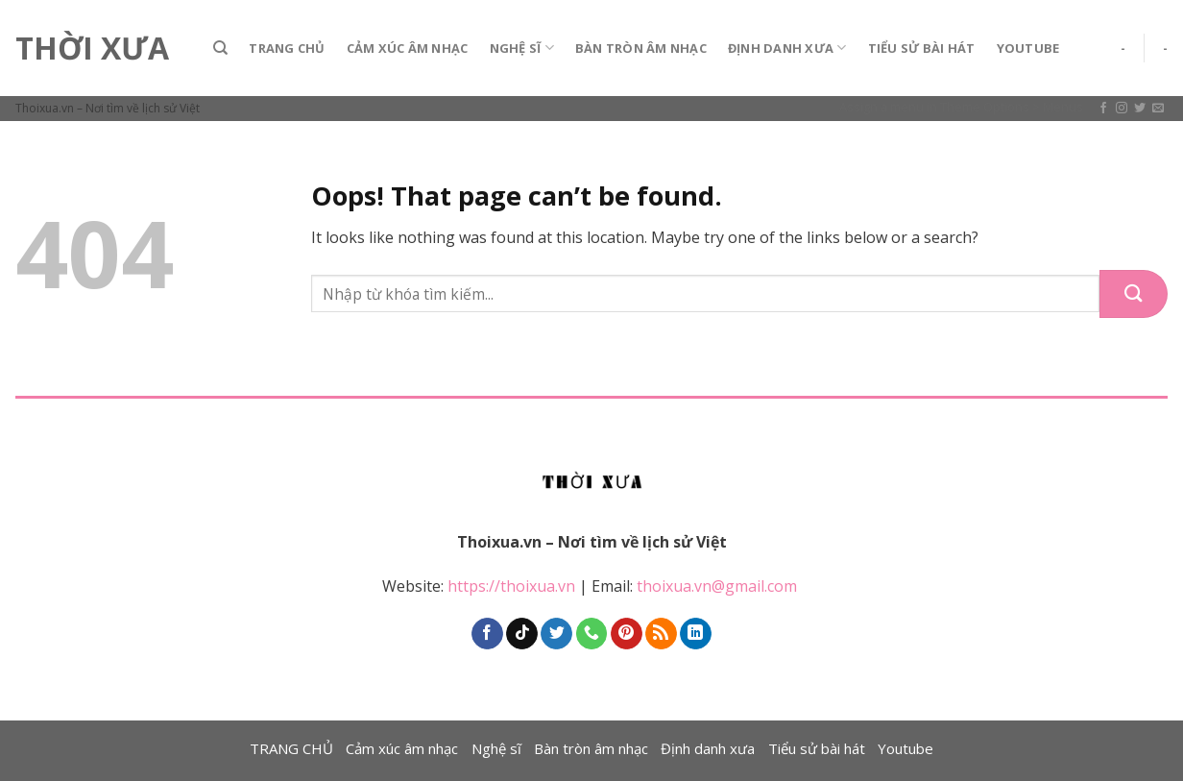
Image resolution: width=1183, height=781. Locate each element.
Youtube (1028, 48)
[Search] (220, 48)
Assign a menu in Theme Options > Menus (961, 106)
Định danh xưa (787, 47)
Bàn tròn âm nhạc (641, 48)
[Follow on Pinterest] (626, 634)
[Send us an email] (1158, 108)
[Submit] (1133, 294)
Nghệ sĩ (522, 47)
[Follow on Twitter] (1140, 108)
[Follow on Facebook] (1103, 108)
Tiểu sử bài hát (922, 48)
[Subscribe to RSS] (661, 634)
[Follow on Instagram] (1121, 108)
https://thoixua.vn (511, 586)
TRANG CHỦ (287, 48)
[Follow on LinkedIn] (696, 634)
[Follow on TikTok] (522, 634)
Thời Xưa (92, 48)
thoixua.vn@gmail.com (719, 586)
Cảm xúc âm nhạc (408, 48)
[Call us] (592, 634)
